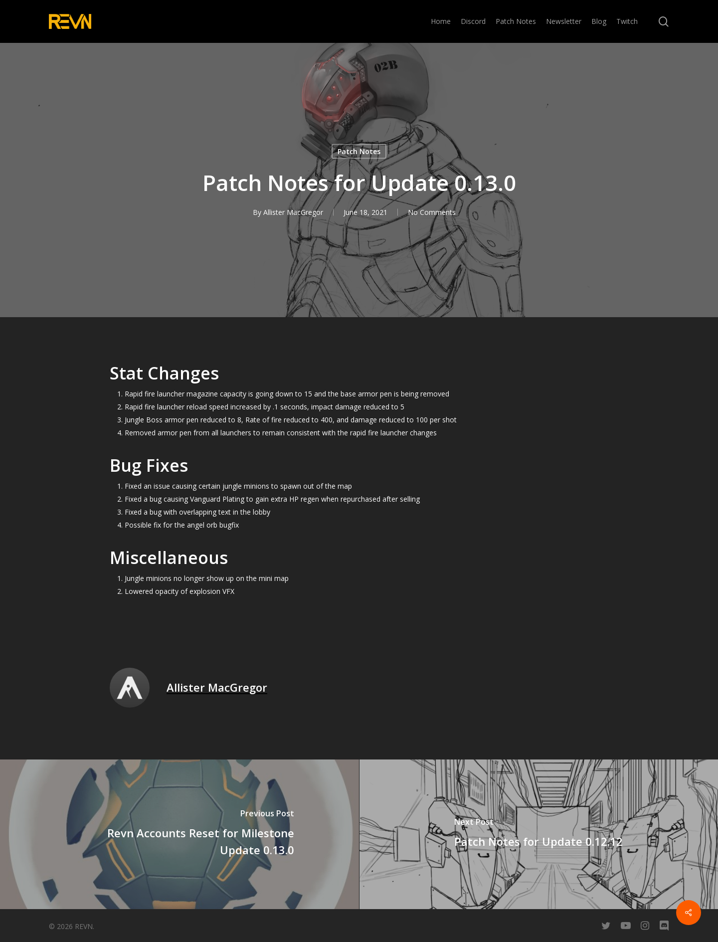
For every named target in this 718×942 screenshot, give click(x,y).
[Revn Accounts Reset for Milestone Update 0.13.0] (179, 834)
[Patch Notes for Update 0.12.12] (538, 834)
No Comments (432, 212)
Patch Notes (359, 151)
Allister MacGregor (293, 212)
